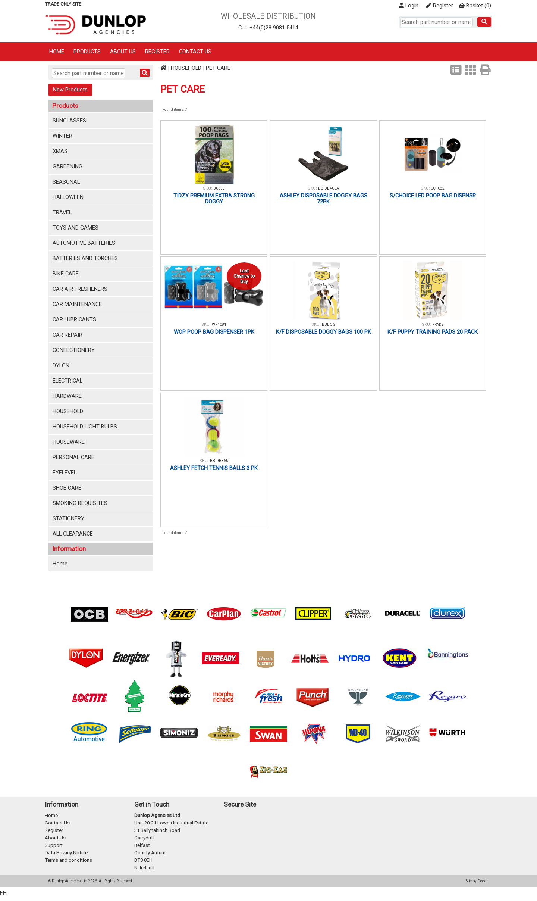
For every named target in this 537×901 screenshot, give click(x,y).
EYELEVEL (64, 472)
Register (439, 5)
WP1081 (219, 324)
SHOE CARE (67, 487)
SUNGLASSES (69, 120)
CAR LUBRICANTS (74, 319)
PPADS (437, 324)
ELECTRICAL (67, 380)
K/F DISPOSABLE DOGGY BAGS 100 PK (323, 331)
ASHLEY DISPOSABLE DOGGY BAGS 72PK (323, 198)
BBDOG (329, 324)
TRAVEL (62, 212)
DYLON (61, 365)
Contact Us (195, 51)
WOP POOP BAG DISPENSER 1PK (214, 331)
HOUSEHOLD (68, 411)
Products (87, 51)
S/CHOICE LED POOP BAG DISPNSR (433, 195)
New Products (70, 89)
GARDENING (67, 166)
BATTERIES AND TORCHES (85, 258)
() (475, 5)
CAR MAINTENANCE (77, 304)
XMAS (60, 151)
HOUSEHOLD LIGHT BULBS (85, 426)
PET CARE (218, 68)
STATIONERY (68, 518)
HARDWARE (67, 396)
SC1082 (438, 188)
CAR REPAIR (67, 334)
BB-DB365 (219, 461)
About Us (123, 51)
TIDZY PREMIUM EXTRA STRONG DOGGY (214, 198)
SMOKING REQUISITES (80, 503)
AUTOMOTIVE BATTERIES (84, 243)
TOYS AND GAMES (75, 227)
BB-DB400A (328, 188)
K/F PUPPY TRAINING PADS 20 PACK (432, 331)
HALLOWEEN (68, 197)
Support (54, 845)
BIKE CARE (66, 273)
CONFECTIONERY (74, 350)
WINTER (62, 135)
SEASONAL (66, 181)
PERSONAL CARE (73, 457)
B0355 (219, 188)
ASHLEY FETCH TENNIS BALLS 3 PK (214, 468)
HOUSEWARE (69, 442)
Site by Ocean (477, 881)
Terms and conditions (68, 860)
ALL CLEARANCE (73, 533)
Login (408, 5)
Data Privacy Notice (66, 852)
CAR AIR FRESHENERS (80, 289)
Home (56, 51)
